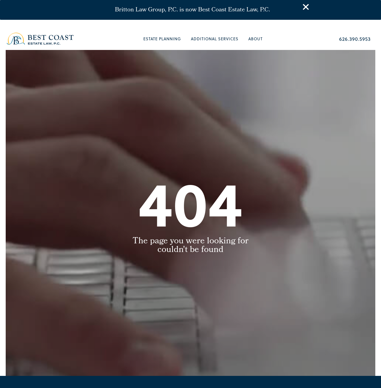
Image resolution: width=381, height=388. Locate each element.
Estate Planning (162, 38)
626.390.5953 (355, 38)
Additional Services (214, 38)
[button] (372, 379)
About (255, 38)
